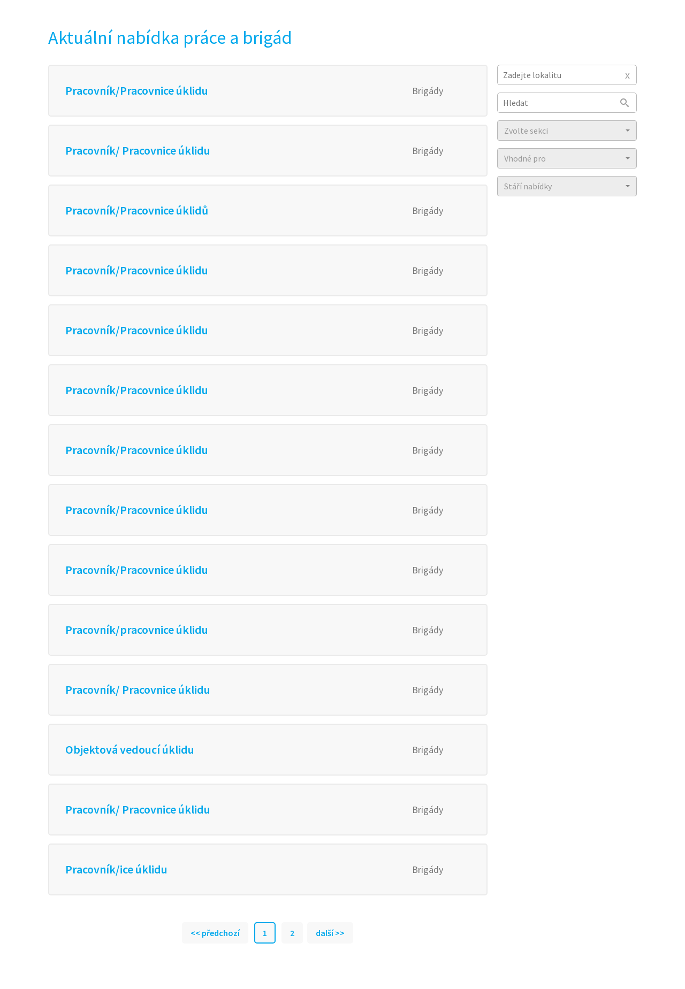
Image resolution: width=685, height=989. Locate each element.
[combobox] (567, 75)
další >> (330, 932)
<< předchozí (215, 932)
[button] (567, 130)
